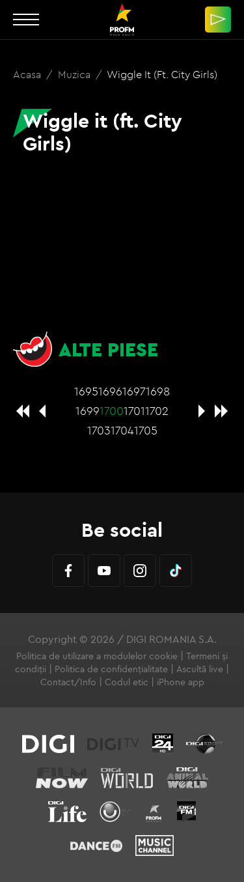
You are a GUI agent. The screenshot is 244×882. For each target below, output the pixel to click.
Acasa (28, 74)
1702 (157, 410)
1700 (112, 410)
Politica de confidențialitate (111, 669)
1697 (134, 391)
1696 (110, 391)
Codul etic (126, 682)
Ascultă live (199, 669)
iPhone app (180, 682)
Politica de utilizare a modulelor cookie (97, 656)
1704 (122, 430)
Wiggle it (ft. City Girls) (162, 74)
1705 (145, 430)
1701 (134, 410)
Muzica (75, 74)
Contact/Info (68, 682)
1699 (87, 410)
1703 (99, 430)
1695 (86, 391)
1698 (158, 391)
